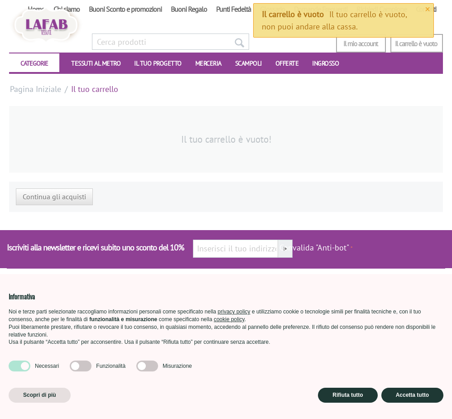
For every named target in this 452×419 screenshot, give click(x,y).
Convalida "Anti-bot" (314, 247)
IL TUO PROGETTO (158, 63)
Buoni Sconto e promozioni (125, 9)
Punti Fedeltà (233, 9)
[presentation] (399, 252)
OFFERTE (287, 63)
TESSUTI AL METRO (95, 63)
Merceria (208, 63)
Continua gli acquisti (54, 196)
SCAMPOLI (248, 63)
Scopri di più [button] (39, 395)
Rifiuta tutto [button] (347, 395)
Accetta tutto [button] (412, 395)
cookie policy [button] (229, 319)
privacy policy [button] (234, 311)
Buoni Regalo (189, 9)
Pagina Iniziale (35, 89)
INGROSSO (325, 63)
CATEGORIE (34, 63)
